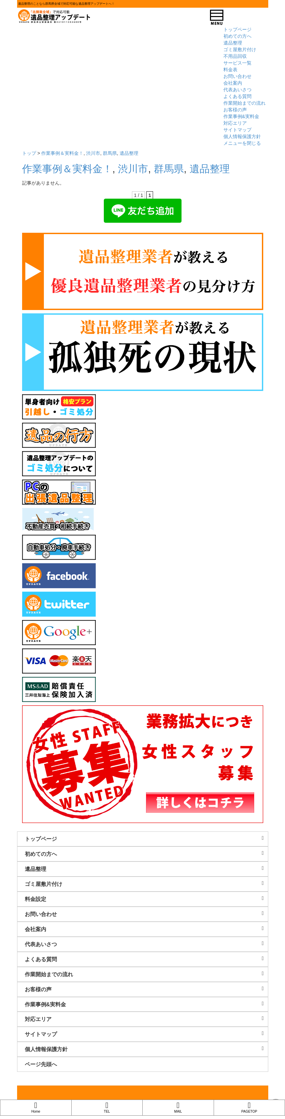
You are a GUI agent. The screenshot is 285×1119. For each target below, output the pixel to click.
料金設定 (146, 899)
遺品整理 (232, 42)
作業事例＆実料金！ (62, 153)
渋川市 (93, 153)
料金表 (230, 69)
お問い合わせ (237, 76)
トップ (29, 153)
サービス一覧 (237, 63)
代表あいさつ (237, 89)
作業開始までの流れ (244, 103)
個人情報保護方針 (242, 136)
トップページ (237, 29)
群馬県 (110, 153)
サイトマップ (237, 129)
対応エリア (235, 123)
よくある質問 (237, 96)
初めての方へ (237, 36)
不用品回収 (235, 56)
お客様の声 (235, 109)
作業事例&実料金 (241, 116)
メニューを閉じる (242, 143)
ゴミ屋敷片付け (239, 49)
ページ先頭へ (41, 1064)
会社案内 (232, 83)
